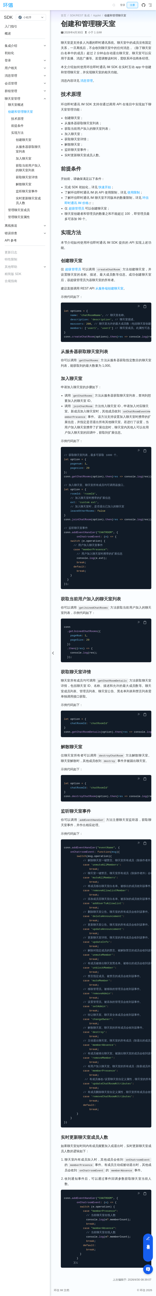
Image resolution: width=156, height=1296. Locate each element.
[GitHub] (143, 5)
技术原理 (17, 118)
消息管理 (86, 80)
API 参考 (11, 240)
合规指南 (11, 281)
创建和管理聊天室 (20, 111)
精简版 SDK (13, 274)
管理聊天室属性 (19, 217)
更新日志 (11, 252)
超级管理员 (76, 208)
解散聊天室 (23, 184)
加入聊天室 (23, 158)
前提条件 (17, 125)
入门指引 (11, 26)
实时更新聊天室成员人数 (28, 201)
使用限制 (133, 192)
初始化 (9, 53)
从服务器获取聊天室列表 (28, 149)
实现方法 (17, 132)
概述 (8, 33)
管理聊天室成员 (19, 210)
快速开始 (104, 187)
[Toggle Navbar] (150, 5)
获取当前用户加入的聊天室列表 (28, 168)
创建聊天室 (23, 139)
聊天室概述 (16, 104)
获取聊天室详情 (27, 177)
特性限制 (11, 259)
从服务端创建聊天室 (109, 288)
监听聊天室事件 (27, 191)
